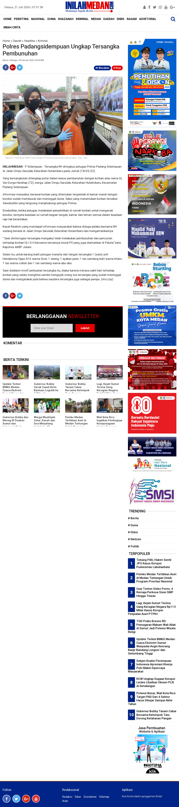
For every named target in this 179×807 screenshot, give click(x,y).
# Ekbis (133, 532)
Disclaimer (90, 796)
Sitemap (104, 796)
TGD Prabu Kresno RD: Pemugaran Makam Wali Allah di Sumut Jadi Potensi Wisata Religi (152, 626)
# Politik (133, 546)
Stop (117, 67)
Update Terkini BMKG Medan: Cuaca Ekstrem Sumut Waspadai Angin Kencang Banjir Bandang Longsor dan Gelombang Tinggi (152, 646)
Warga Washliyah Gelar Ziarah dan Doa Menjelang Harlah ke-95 (44, 422)
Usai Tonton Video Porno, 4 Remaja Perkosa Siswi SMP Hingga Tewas (154, 592)
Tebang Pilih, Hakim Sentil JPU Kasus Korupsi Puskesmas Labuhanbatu (153, 563)
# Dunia (133, 525)
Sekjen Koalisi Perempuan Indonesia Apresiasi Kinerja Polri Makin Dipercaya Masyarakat (150, 666)
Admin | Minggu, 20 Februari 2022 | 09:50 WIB (23, 60)
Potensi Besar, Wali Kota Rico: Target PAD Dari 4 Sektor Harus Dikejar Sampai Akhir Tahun (152, 698)
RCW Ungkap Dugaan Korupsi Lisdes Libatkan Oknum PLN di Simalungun (155, 682)
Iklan (65, 801)
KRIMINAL (82, 19)
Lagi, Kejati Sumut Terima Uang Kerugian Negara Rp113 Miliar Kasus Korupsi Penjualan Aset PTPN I (109, 391)
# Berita (133, 518)
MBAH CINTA (11, 27)
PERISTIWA (21, 19)
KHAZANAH (65, 19)
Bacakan (102, 67)
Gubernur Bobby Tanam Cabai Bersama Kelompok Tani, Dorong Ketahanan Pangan (77, 390)
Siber (78, 796)
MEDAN (96, 19)
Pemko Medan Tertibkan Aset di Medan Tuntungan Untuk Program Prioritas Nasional (76, 423)
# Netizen (134, 539)
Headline (29, 41)
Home (6, 41)
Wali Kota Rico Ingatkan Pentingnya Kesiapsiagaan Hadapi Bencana (109, 422)
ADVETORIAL (147, 19)
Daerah (17, 41)
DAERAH (108, 19)
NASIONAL (38, 19)
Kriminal (43, 41)
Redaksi (67, 796)
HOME (7, 19)
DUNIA (51, 19)
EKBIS (120, 19)
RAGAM (132, 19)
